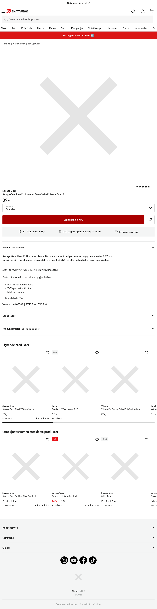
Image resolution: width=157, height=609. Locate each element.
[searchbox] (80, 19)
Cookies (97, 604)
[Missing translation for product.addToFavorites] (150, 219)
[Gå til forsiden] (17, 11)
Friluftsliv (27, 28)
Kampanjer (77, 28)
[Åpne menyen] (3, 11)
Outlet (126, 28)
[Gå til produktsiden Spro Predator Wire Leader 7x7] (75, 379)
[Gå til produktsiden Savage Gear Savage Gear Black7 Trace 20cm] (26, 379)
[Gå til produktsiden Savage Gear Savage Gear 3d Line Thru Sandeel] (26, 466)
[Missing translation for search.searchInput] (5, 19)
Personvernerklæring (66, 604)
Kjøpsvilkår (85, 604)
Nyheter (112, 28)
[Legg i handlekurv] (73, 219)
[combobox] (77, 19)
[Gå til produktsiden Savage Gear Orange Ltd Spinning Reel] (75, 466)
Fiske (4, 28)
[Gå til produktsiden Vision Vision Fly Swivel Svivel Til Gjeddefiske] (124, 379)
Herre (40, 28)
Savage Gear (34, 43)
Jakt (14, 28)
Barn (63, 28)
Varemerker (141, 28)
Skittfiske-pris (95, 28)
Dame (52, 28)
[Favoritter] (132, 11)
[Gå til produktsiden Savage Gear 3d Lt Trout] (124, 466)
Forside (6, 43)
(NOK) (78, 591)
